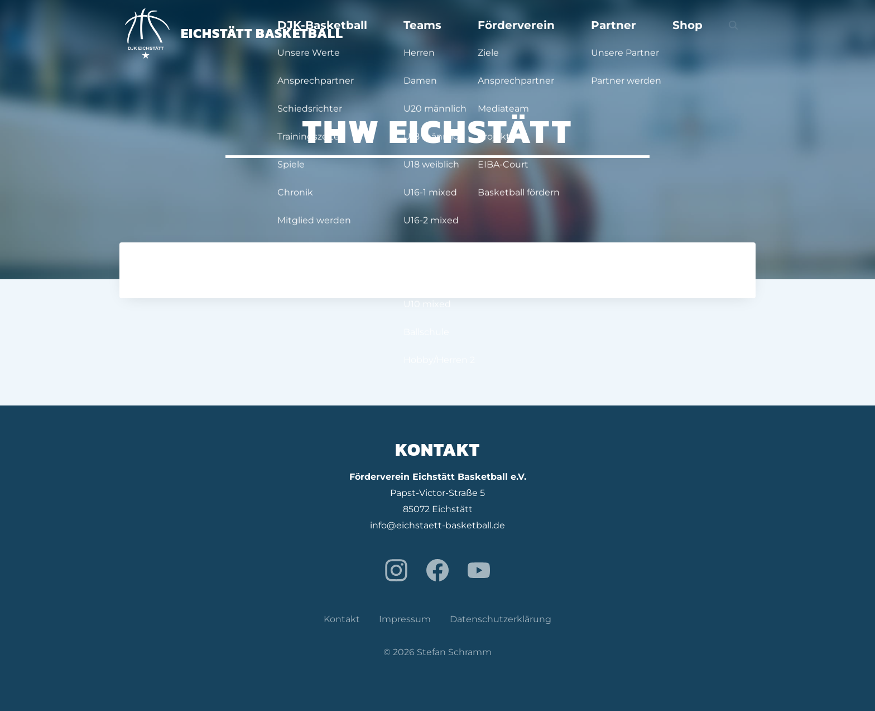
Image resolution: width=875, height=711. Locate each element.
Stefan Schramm (454, 652)
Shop (710, 33)
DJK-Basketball (455, 33)
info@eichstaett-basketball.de (437, 525)
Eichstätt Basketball (234, 33)
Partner (660, 33)
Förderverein (592, 33)
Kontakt (342, 619)
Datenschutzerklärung (500, 619)
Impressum (405, 619)
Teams (526, 33)
